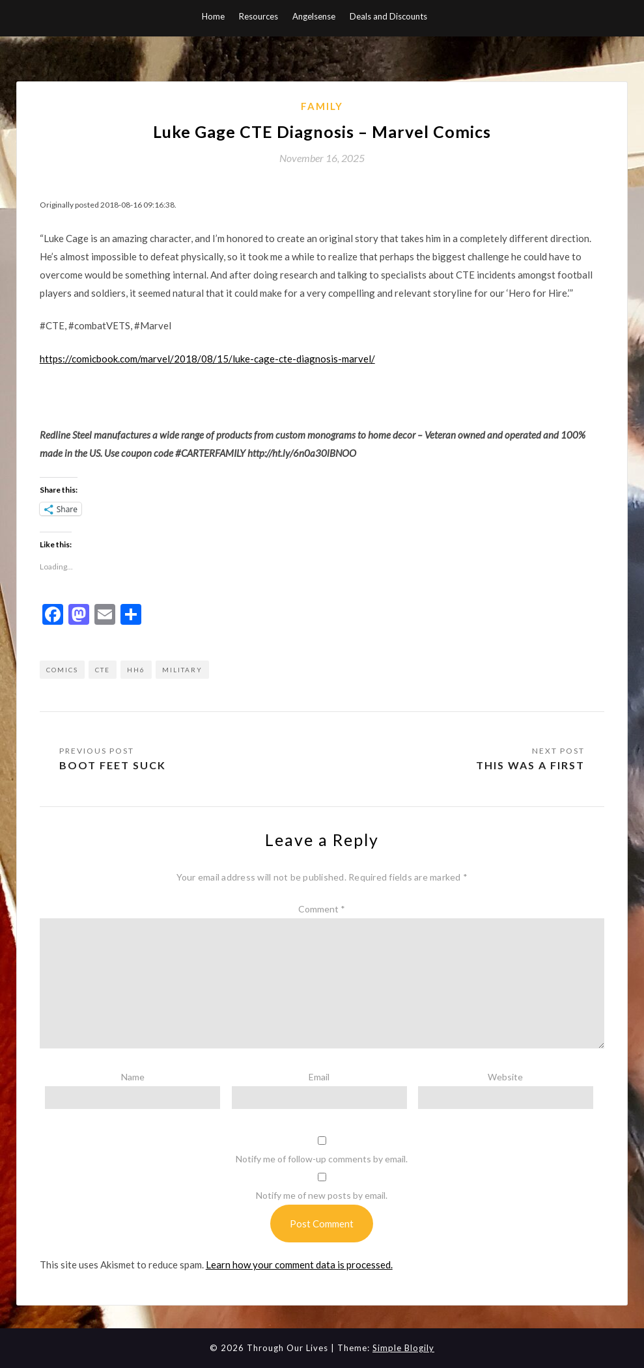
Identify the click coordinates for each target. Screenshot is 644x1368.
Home (213, 16)
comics (62, 670)
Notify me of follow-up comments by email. (322, 1158)
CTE (102, 670)
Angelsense (313, 16)
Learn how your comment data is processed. (299, 1264)
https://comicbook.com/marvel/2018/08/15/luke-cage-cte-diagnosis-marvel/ (207, 358)
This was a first (530, 765)
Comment (321, 908)
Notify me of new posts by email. (321, 1195)
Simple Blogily (403, 1348)
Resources (258, 16)
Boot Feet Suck (112, 765)
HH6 (136, 670)
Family (322, 106)
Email (319, 1076)
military (182, 670)
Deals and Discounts (388, 16)
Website (505, 1076)
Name (133, 1076)
